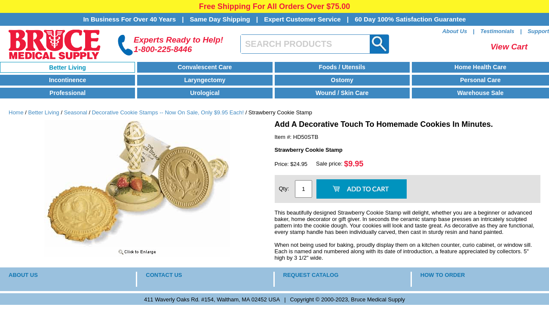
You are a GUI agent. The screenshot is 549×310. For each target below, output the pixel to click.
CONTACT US (164, 275)
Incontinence (67, 80)
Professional (67, 92)
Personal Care (480, 80)
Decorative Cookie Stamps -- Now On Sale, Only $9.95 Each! (168, 112)
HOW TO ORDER (442, 275)
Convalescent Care (205, 67)
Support (538, 31)
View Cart (509, 46)
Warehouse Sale (480, 92)
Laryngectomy (205, 80)
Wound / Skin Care (342, 92)
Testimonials (497, 31)
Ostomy (342, 80)
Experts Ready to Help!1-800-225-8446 (178, 44)
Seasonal (75, 112)
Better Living (67, 67)
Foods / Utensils (342, 67)
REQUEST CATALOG (311, 275)
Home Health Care (480, 67)
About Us (454, 31)
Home (16, 112)
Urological (204, 92)
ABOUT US (23, 275)
